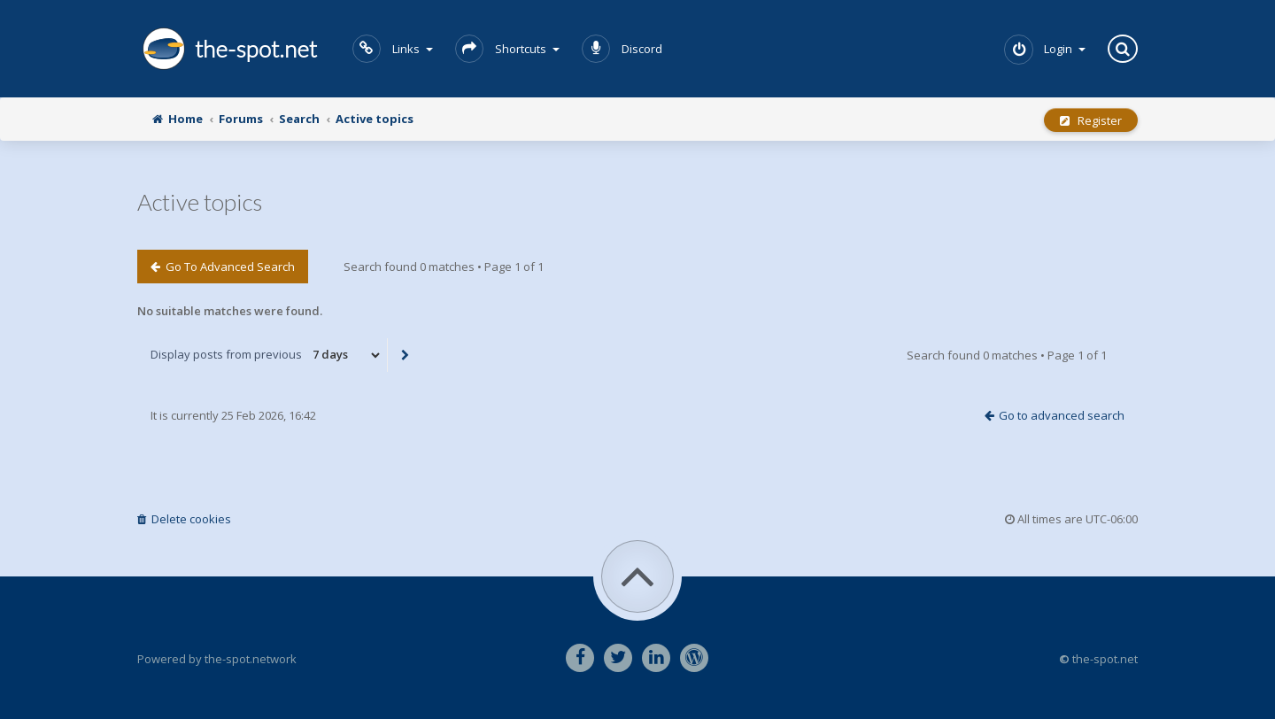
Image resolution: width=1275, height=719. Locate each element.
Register (1091, 120)
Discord (622, 48)
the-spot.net (227, 48)
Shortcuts (507, 48)
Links (392, 48)
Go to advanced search (223, 266)
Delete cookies (184, 519)
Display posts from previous (266, 355)
